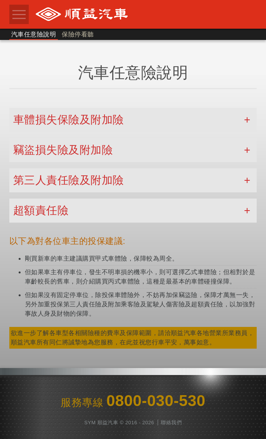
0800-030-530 (155, 400)
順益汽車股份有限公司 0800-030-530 (144, 14)
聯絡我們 (171, 422)
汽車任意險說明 (33, 34)
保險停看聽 (78, 34)
